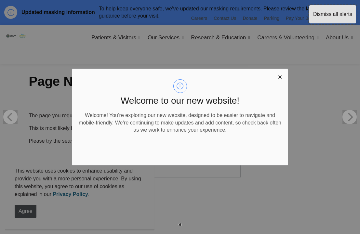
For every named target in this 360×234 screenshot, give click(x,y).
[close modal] (280, 76)
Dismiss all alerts (332, 14)
